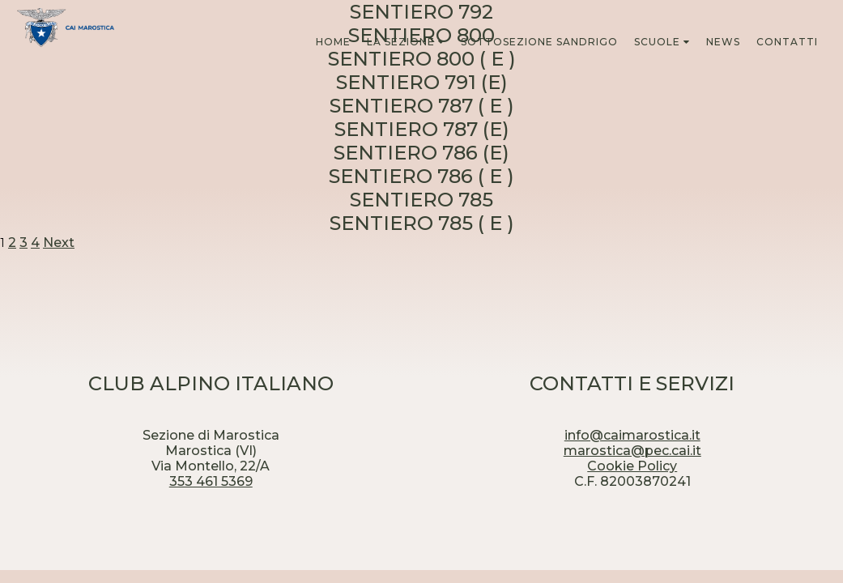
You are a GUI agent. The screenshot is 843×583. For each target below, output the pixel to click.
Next (59, 242)
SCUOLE (657, 42)
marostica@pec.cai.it (632, 450)
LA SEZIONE (401, 42)
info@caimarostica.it (632, 435)
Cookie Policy (632, 466)
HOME (333, 42)
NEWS (723, 42)
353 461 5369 (211, 481)
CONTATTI (787, 42)
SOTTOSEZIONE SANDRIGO (539, 42)
